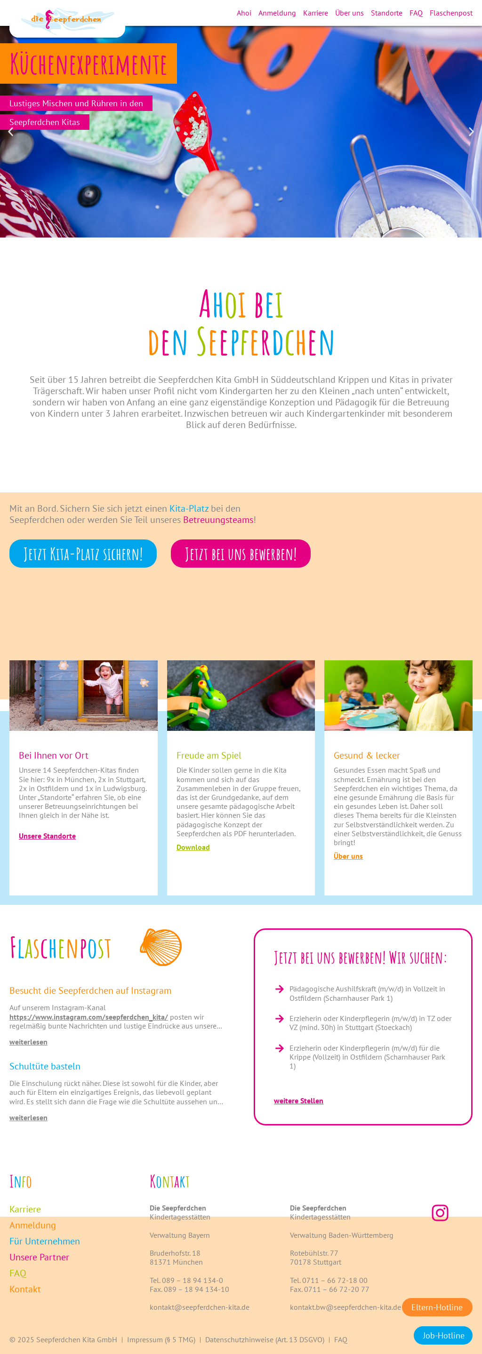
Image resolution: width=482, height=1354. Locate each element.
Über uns (349, 12)
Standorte (386, 12)
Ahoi (244, 12)
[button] (10, 132)
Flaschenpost (451, 12)
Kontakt (25, 1289)
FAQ (416, 12)
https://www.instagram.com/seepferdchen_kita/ (88, 1016)
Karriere (315, 12)
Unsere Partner (39, 1257)
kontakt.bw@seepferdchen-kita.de (345, 1307)
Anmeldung (277, 12)
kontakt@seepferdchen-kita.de (199, 1307)
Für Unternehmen (44, 1241)
